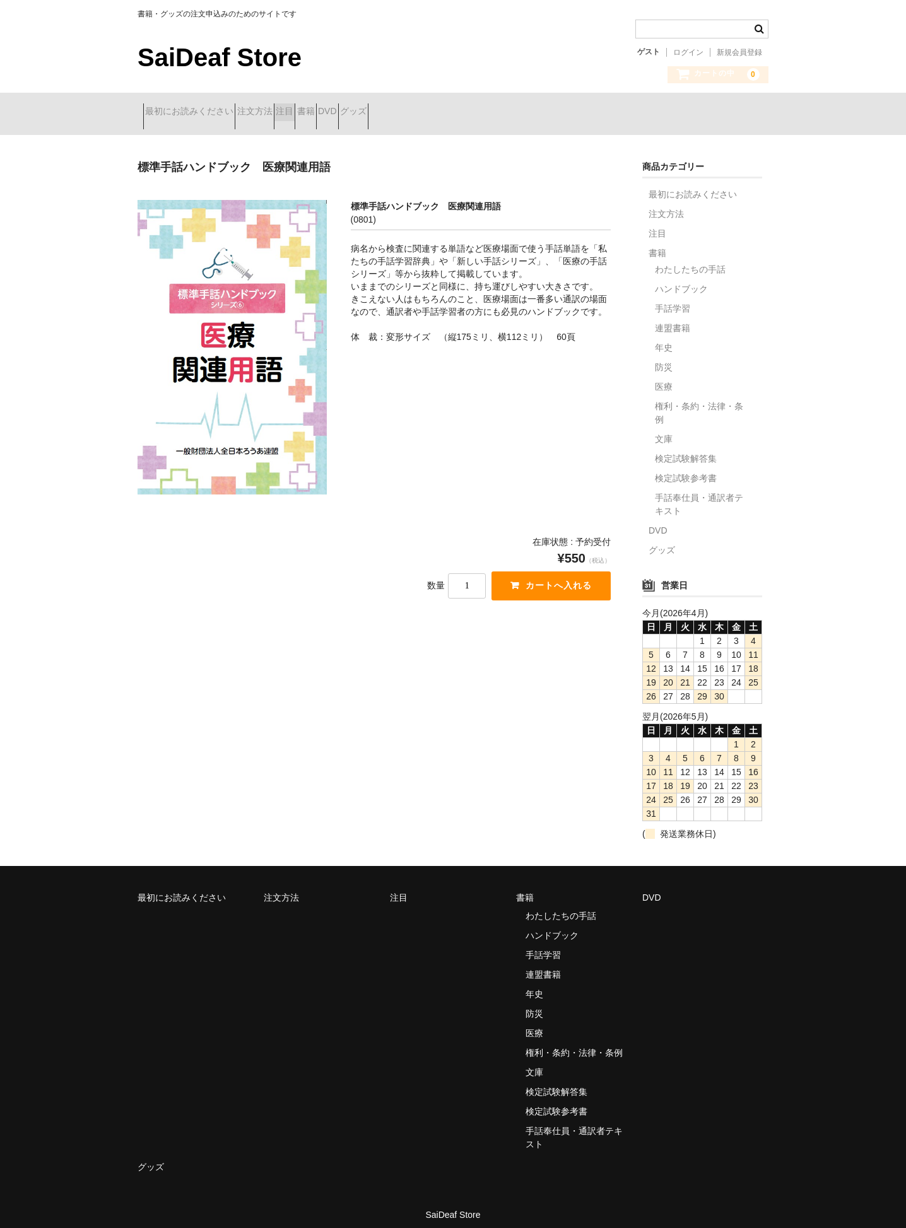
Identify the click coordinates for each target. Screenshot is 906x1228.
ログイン (688, 52)
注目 (335, 112)
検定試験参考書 (686, 469)
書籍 (378, 112)
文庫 (664, 429)
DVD (422, 112)
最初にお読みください (195, 112)
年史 (664, 338)
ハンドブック (681, 279)
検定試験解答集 (686, 449)
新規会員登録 (739, 52)
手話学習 (672, 299)
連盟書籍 (672, 318)
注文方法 (282, 112)
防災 (664, 358)
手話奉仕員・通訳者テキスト (699, 494)
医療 (664, 377)
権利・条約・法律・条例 (699, 403)
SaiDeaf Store (220, 57)
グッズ (470, 112)
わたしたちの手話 (690, 260)
